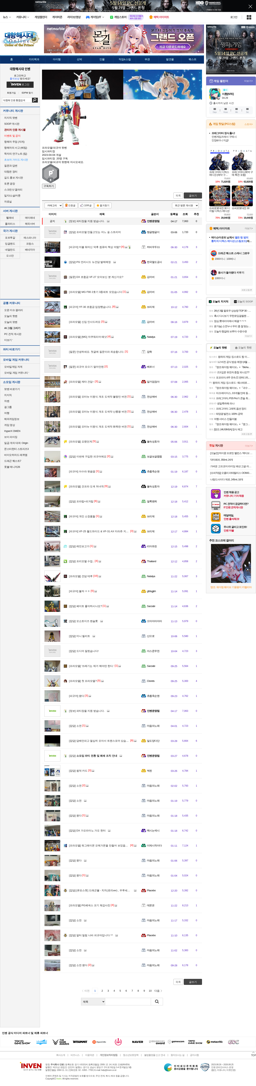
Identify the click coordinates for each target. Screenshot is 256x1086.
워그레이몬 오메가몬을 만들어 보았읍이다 (100, 845)
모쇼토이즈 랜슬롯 (83, 621)
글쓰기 (193, 195)
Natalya (151, 336)
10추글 (88, 205)
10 (150, 990)
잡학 (149, 351)
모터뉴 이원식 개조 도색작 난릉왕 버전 (98, 411)
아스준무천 (153, 651)
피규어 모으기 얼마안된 (86, 366)
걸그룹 (8, 407)
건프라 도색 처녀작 (86, 486)
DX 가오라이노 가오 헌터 (87, 830)
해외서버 (30, 223)
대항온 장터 (10, 171)
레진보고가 (79, 546)
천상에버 (152, 396)
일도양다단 (153, 740)
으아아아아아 (154, 621)
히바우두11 (153, 247)
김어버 (150, 276)
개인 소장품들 (82, 516)
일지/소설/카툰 (12, 195)
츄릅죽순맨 (153, 471)
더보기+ (248, 81)
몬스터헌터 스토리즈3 (16, 449)
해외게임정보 (11, 419)
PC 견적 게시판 (12, 334)
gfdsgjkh (151, 591)
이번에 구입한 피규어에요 (87, 456)
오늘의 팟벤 (10, 322)
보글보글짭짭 (154, 456)
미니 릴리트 (79, 636)
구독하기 (49, 186)
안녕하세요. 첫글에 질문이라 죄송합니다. (96, 351)
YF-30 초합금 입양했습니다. (90, 306)
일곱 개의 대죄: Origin (16, 443)
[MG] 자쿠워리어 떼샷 (88, 336)
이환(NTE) (228, 94)
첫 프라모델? (83, 680)
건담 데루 (81, 576)
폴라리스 (10, 223)
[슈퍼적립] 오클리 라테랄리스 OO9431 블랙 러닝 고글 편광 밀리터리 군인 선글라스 (231, 472)
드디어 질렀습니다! (84, 651)
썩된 (149, 770)
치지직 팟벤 (10, 117)
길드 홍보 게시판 (13, 177)
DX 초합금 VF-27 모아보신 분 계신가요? (96, 276)
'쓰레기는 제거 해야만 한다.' (91, 665)
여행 (6, 413)
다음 (157, 990)
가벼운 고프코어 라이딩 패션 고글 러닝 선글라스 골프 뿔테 (231, 466)
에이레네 (30, 217)
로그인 (233, 17)
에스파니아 (30, 237)
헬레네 (10, 217)
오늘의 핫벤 (10, 316)
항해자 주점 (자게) (14, 141)
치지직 (8, 395)
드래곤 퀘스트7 (12, 461)
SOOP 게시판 (11, 123)
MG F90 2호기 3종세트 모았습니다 (95, 291)
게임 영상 (9, 425)
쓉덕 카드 (78, 770)
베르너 (150, 366)
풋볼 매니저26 (12, 467)
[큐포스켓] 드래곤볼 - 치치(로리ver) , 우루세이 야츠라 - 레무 (107, 890)
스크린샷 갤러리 (13, 189)
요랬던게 (80, 441)
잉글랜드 (10, 243)
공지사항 (194, 1055)
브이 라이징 (10, 437)
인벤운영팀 (153, 221)
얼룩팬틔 (152, 501)
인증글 (71, 205)
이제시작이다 (154, 845)
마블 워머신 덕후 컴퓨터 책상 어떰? (94, 247)
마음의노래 (153, 725)
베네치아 (30, 249)
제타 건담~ (81, 381)
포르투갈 (10, 237)
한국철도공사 (154, 262)
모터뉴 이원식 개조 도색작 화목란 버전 (98, 426)
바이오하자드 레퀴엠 (15, 455)
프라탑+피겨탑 (81, 501)
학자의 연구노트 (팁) (15, 153)
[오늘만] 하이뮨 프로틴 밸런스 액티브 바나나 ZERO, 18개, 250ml (231, 453)
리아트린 (152, 546)
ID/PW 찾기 (27, 93)
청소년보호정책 (130, 1055)
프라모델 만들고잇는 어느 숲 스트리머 (95, 232)
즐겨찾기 (104, 205)
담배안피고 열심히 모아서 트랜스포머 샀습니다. (100, 740)
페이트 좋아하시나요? (85, 606)
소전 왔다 (78, 965)
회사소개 (60, 1055)
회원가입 (11, 93)
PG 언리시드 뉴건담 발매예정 (90, 262)
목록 (178, 195)
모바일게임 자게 (13, 366)
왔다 (76, 695)
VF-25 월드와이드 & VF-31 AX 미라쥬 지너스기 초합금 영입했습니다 (114, 531)
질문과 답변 (10, 165)
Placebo (151, 890)
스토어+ (248, 124)
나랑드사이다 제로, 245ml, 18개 (226, 479)
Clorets (151, 680)
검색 (35, 100)
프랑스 (30, 243)
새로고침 (246, 290)
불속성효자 (153, 441)
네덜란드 (10, 249)
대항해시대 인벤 (20, 68)
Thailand (151, 561)
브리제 (150, 306)
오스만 (10, 255)
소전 (75, 725)
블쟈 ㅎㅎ (79, 591)
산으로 (150, 636)
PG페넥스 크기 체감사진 (89, 905)
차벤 (6, 401)
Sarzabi (151, 606)
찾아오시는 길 (177, 1055)
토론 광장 (9, 183)
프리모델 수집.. (81, 561)
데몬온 (150, 905)
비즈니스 (75, 1055)
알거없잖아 (153, 381)
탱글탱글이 (153, 232)
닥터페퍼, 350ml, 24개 (221, 459)
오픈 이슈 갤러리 (13, 310)
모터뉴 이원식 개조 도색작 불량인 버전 (98, 396)
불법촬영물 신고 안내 (154, 1055)
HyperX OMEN (12, 431)
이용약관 (89, 1055)
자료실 (8, 201)
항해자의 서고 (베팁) (15, 147)
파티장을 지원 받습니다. (87, 221)
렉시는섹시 (153, 830)
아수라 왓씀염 (82, 471)
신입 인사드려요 (84, 321)
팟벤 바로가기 (12, 389)
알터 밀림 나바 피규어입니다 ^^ (91, 935)
